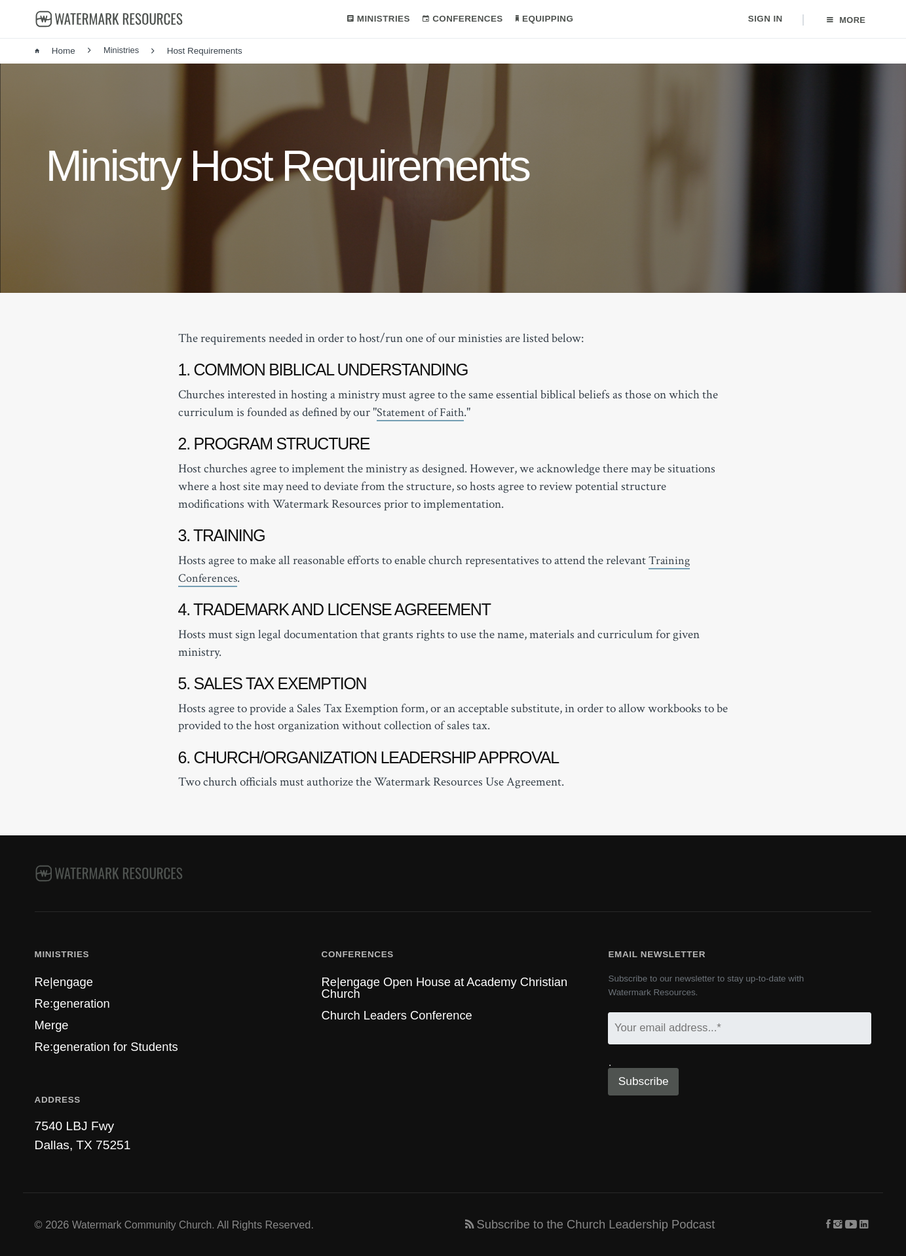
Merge (52, 1023)
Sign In (763, 19)
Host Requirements (198, 52)
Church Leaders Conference (401, 1013)
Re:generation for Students (110, 1046)
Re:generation (74, 1001)
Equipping (543, 19)
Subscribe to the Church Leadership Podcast (596, 1224)
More (845, 20)
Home (55, 52)
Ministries (377, 19)
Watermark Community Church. (146, 1224)
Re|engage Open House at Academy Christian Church (450, 984)
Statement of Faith (422, 414)
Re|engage (65, 978)
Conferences (461, 19)
